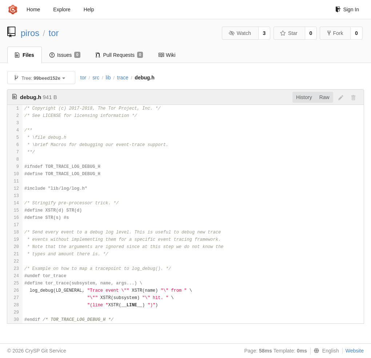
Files (24, 55)
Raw (324, 97)
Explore (61, 9)
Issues (64, 55)
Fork (335, 33)
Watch (239, 33)
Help (89, 9)
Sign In (347, 9)
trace (122, 77)
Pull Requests (119, 55)
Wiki (166, 55)
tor (54, 33)
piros (30, 33)
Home (33, 9)
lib (108, 77)
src (95, 77)
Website (355, 351)
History (304, 97)
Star (289, 33)
